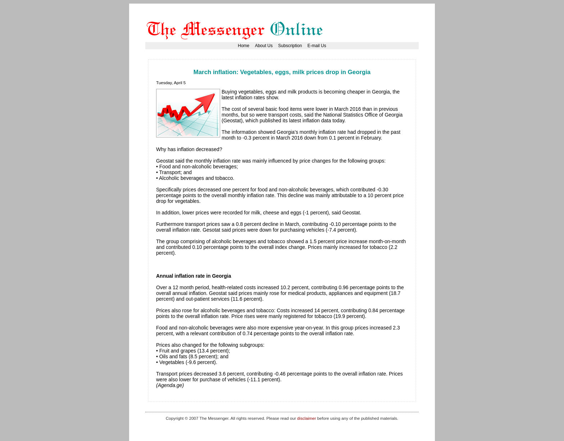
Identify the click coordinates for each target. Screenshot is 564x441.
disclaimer (306, 418)
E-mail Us (317, 45)
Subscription (290, 45)
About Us (264, 45)
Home (243, 45)
